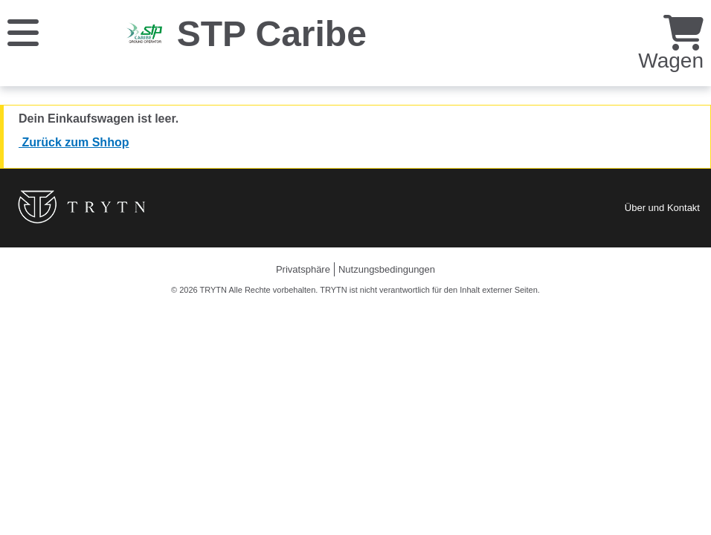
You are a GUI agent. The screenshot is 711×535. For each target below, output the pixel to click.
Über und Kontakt (662, 207)
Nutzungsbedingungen (386, 269)
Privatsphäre (303, 269)
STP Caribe (272, 34)
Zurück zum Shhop (74, 142)
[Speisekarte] (23, 31)
